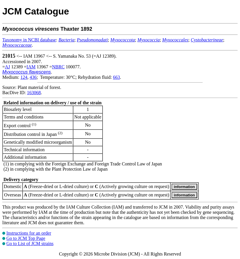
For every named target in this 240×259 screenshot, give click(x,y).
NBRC (58, 66)
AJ (7, 66)
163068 (34, 92)
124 (24, 77)
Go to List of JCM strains (29, 243)
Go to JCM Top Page (25, 238)
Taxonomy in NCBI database (29, 39)
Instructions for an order (28, 233)
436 (33, 77)
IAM (31, 66)
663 (116, 77)
